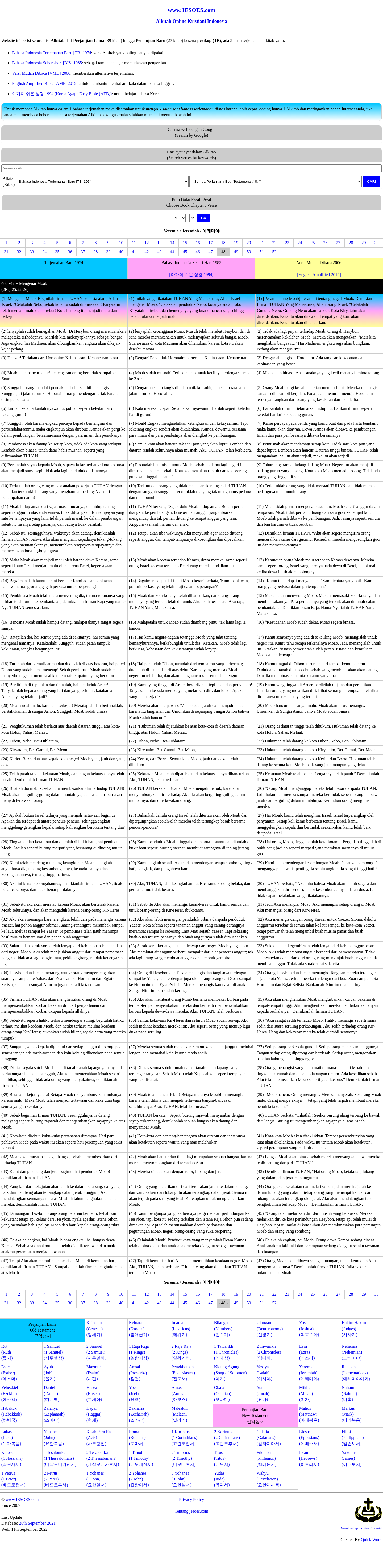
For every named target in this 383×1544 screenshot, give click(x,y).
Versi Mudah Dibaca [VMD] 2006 (41, 73)
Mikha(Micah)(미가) (306, 1393)
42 (147, 251)
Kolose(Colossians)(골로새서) (12, 1458)
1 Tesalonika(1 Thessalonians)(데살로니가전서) (60, 1458)
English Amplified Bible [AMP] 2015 (44, 83)
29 (364, 242)
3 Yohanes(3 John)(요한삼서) (182, 1479)
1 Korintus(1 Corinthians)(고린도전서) (184, 1437)
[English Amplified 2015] (319, 274)
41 (134, 251)
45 (185, 251)
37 (83, 251)
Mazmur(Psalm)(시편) (93, 1372)
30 (376, 242)
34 (45, 251)
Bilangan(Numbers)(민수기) (223, 1328)
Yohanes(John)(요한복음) (54, 1437)
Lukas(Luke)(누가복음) (11, 1437)
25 (313, 242)
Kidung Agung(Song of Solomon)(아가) (230, 1372)
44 (172, 251)
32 (19, 251)
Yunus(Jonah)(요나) (263, 1393)
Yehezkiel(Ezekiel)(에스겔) (9, 1393)
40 (121, 251)
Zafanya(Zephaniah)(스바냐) (54, 1414)
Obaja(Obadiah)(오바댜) (222, 1393)
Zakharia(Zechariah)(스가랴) (139, 1414)
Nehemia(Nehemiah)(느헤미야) (352, 1352)
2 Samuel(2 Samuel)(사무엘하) (96, 1352)
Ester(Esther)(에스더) (9, 1372)
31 (6, 251)
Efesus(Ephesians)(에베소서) (309, 1437)
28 (351, 242)
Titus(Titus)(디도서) (222, 1458)
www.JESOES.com (22, 1499)
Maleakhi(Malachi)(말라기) (180, 1414)
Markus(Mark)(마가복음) (352, 1414)
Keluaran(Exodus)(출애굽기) (139, 1328)
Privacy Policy (191, 1499)
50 (249, 251)
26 (325, 242)
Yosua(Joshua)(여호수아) (309, 1328)
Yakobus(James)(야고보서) (352, 1458)
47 (211, 251)
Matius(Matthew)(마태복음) (309, 1414)
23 (287, 242)
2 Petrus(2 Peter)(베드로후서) (56, 1479)
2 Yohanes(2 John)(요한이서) (139, 1479)
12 (147, 242)
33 (32, 251)
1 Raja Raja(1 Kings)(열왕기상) (139, 1352)
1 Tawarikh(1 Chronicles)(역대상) (226, 1352)
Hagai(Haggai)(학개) (94, 1414)
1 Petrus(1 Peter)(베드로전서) (13, 1479)
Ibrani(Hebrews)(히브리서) (309, 1458)
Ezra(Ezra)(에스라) (307, 1352)
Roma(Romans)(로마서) (137, 1437)
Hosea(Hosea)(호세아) (94, 1393)
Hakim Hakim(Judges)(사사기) (354, 1328)
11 (134, 242)
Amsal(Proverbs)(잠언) (138, 1372)
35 (57, 251)
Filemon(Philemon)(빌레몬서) (267, 1458)
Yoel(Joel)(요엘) (134, 1393)
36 (70, 251)
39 (108, 251)
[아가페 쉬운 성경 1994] (191, 274)
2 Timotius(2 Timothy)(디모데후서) (184, 1458)
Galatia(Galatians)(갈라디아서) (269, 1437)
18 (223, 242)
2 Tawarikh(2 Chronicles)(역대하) (269, 1352)
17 (211, 242)
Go (203, 218)
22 (274, 242)
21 (262, 242)
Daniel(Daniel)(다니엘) (52, 1393)
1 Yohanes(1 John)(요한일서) (96, 1479)
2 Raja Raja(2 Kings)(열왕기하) (182, 1352)
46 (198, 251)
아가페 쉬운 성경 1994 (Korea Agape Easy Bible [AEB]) (62, 93)
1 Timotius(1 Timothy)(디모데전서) (141, 1458)
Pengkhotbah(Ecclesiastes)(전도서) (183, 1372)
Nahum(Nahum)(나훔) (349, 1393)
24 (300, 242)
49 (236, 251)
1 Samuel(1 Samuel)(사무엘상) (54, 1352)
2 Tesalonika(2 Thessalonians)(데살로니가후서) (102, 1458)
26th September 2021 (37, 1523)
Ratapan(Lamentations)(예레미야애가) (356, 1372)
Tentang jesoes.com (191, 1511)
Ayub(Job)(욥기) (49, 1372)
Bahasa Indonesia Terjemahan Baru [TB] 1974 (51, 53)
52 (274, 251)
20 (249, 242)
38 (96, 251)
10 (121, 242)
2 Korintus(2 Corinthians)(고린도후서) (227, 1437)
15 (185, 242)
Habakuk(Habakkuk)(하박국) (11, 1414)
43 (159, 251)
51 (262, 251)
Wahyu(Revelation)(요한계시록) (269, 1479)
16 (198, 242)
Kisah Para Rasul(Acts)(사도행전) (101, 1437)
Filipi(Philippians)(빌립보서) (353, 1437)
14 (172, 242)
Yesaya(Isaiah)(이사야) (264, 1372)
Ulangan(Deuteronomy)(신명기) (270, 1328)
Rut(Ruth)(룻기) (7, 1352)
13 (159, 242)
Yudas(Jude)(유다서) (222, 1479)
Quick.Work (371, 1539)
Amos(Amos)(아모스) (179, 1393)
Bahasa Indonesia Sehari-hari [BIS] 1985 (47, 63)
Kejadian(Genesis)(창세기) (94, 1328)
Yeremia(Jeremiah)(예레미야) (309, 1372)
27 (338, 242)
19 (236, 242)
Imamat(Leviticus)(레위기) (181, 1328)
